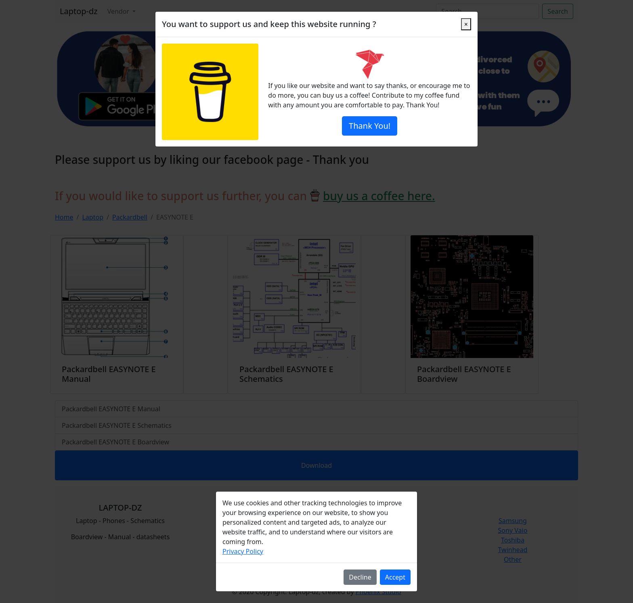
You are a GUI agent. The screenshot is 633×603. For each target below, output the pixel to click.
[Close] (466, 24)
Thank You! (369, 125)
